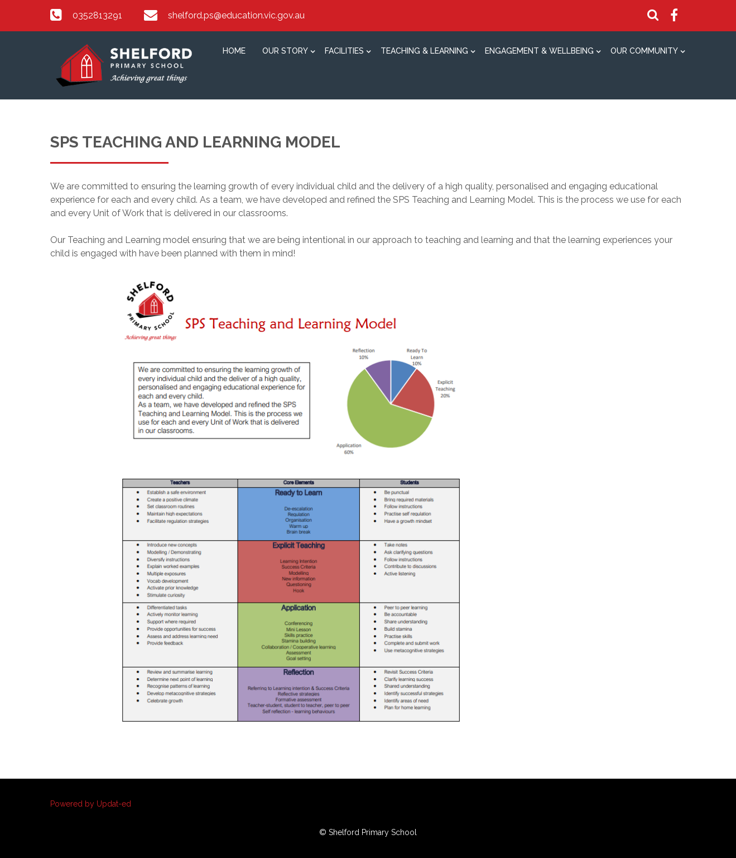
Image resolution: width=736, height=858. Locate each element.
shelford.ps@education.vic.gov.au (236, 15)
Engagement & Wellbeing (539, 50)
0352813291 (97, 15)
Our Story (285, 50)
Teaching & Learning (424, 50)
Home (234, 50)
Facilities (344, 50)
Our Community (644, 50)
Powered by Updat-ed (90, 803)
